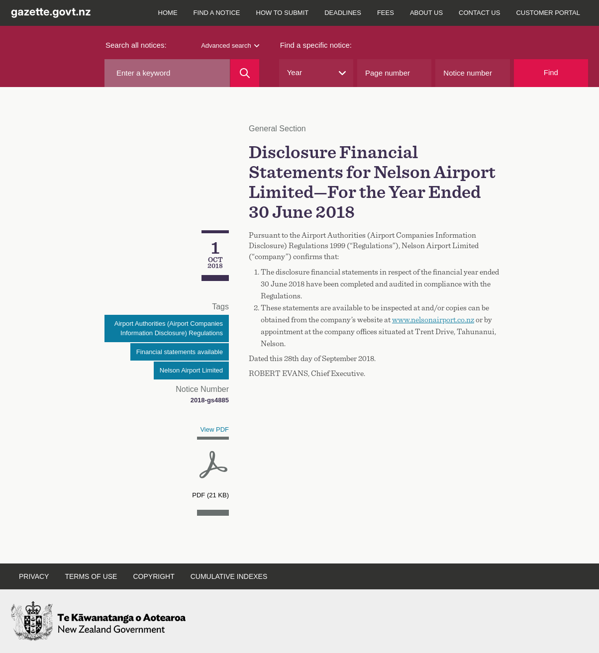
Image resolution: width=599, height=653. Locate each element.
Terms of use (91, 576)
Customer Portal (548, 12)
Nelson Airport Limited (191, 370)
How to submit (282, 12)
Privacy (34, 576)
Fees (385, 12)
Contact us (479, 12)
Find (551, 72)
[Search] (244, 73)
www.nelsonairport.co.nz (433, 320)
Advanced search (230, 45)
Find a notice (217, 12)
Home (168, 12)
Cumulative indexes (229, 576)
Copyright (153, 576)
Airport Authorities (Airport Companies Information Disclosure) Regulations (168, 328)
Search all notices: (136, 45)
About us (426, 12)
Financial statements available (179, 352)
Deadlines (342, 12)
